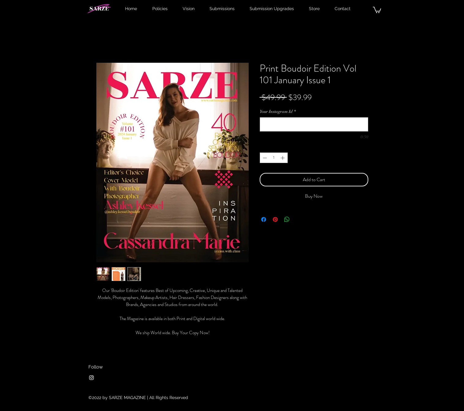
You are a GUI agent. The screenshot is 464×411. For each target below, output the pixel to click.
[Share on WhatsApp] (287, 219)
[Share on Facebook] (263, 219)
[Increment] (283, 158)
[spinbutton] (274, 158)
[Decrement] (264, 158)
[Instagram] (91, 378)
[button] (377, 9)
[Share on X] (298, 219)
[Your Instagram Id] (314, 124)
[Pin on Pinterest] (275, 219)
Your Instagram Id (278, 111)
